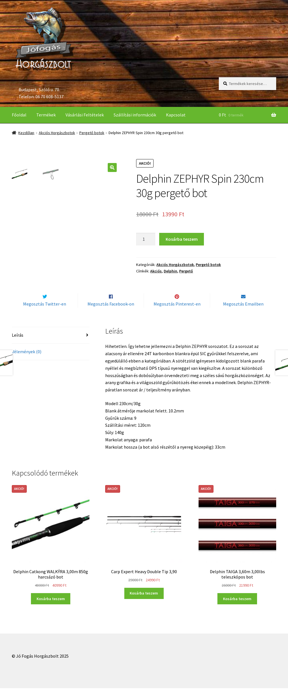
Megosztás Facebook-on (110, 315)
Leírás (17, 347)
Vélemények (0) (26, 363)
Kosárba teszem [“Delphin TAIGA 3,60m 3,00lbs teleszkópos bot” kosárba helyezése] (237, 610)
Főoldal (19, 115)
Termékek (46, 115)
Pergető (186, 271)
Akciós (156, 271)
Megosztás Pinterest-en (177, 315)
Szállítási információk (135, 115)
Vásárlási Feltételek (85, 115)
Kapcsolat (176, 115)
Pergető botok (91, 132)
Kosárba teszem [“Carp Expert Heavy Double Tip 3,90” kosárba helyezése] (144, 604)
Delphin (170, 271)
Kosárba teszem (182, 239)
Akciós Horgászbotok (57, 132)
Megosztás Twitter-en (44, 315)
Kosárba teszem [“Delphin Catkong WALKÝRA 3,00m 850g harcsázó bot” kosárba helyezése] (51, 610)
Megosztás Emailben (243, 315)
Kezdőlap (26, 132)
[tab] (51, 347)
